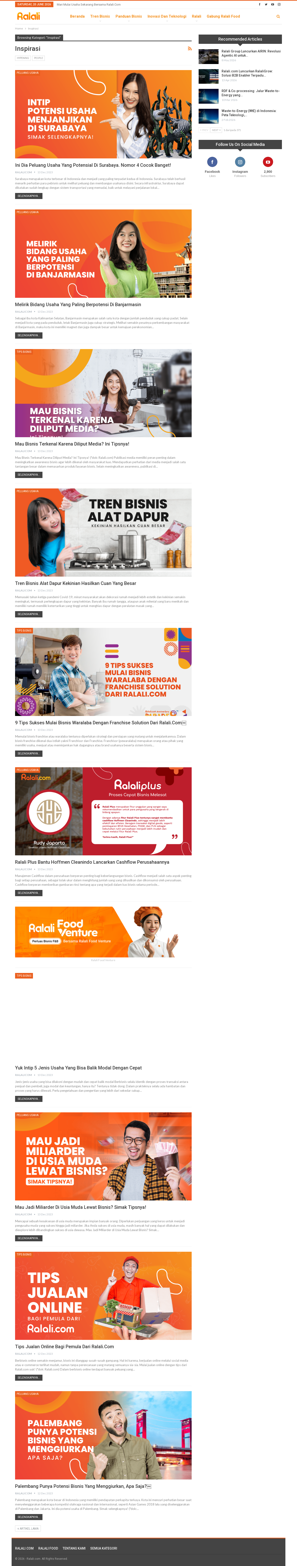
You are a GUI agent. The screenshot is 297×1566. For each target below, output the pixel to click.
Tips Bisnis (24, 351)
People (38, 58)
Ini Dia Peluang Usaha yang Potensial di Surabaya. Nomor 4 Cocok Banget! (93, 165)
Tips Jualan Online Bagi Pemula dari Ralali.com (64, 1346)
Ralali (196, 16)
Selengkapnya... (29, 196)
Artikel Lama (28, 1528)
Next (216, 130)
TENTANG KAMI (74, 1548)
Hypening (23, 58)
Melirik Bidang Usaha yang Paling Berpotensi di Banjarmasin (78, 304)
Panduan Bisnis (129, 16)
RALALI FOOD (48, 1548)
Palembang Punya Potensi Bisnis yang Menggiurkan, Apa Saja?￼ (83, 1486)
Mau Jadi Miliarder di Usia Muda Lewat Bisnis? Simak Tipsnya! (80, 1207)
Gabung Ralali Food (223, 16)
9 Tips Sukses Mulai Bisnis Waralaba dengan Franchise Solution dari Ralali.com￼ (100, 722)
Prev (204, 130)
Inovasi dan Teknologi (167, 16)
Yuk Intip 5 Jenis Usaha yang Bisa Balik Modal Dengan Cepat (78, 1068)
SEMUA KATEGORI (103, 1548)
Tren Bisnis (100, 16)
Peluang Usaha (28, 72)
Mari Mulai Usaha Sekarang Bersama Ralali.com (89, 4)
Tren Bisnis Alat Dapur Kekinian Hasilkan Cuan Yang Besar (75, 583)
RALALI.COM (24, 1548)
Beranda (77, 16)
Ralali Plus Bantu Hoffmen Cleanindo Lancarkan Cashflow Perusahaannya (92, 862)
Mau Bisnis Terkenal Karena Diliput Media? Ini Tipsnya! (72, 444)
